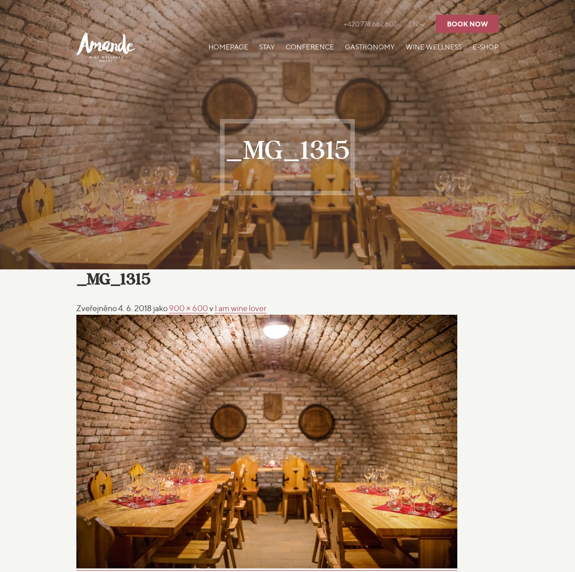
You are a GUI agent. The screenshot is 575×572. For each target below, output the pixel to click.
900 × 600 (188, 308)
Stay (267, 47)
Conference (310, 47)
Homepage (228, 47)
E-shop (486, 47)
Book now (467, 24)
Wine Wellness (434, 47)
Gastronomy (370, 47)
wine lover (240, 308)
